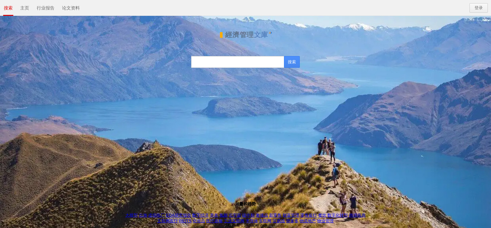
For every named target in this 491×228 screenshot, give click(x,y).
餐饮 (322, 215)
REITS (185, 220)
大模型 (131, 215)
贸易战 (279, 220)
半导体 (252, 220)
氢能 (223, 215)
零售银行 (308, 215)
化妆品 (199, 220)
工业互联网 (234, 220)
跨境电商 (357, 215)
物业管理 (325, 220)
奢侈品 (262, 215)
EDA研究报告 (178, 215)
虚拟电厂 (156, 215)
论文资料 (71, 7)
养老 (214, 215)
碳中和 (248, 215)
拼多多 (292, 220)
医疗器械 (214, 220)
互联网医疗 (167, 220)
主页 (24, 7)
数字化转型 (337, 215)
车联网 (265, 220)
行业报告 (45, 7)
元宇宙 (235, 215)
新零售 (275, 215)
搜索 (8, 7)
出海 (143, 215)
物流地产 (307, 220)
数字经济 (200, 215)
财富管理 (291, 215)
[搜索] (238, 62)
